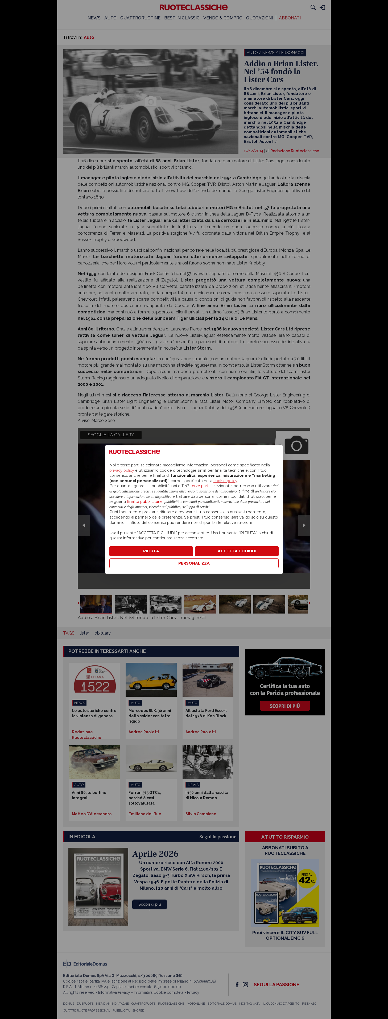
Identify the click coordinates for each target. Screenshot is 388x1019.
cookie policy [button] (225, 480)
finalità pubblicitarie (145, 501)
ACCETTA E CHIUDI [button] (237, 551)
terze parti (199, 485)
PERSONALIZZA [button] (194, 563)
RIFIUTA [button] (151, 551)
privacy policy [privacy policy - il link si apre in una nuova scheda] (121, 470)
